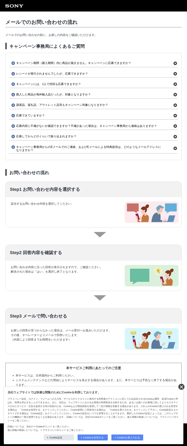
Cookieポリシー (44, 426)
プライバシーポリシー (54, 430)
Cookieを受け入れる (128, 437)
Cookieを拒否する (93, 437)
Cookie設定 (55, 437)
